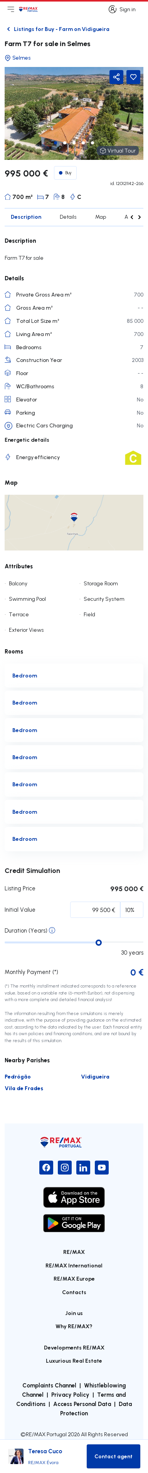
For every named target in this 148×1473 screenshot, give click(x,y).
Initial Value (20, 909)
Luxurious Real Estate (74, 1360)
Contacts (74, 1292)
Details (68, 216)
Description (26, 216)
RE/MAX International (74, 1265)
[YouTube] (102, 1168)
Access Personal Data (82, 1404)
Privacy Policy (70, 1394)
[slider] (99, 943)
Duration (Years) (26, 930)
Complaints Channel (49, 1385)
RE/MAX (74, 1251)
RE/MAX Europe (74, 1278)
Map (100, 216)
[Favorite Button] (133, 77)
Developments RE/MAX (74, 1347)
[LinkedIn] (83, 1168)
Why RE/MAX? (74, 1326)
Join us (74, 1313)
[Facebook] (46, 1168)
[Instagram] (65, 1168)
